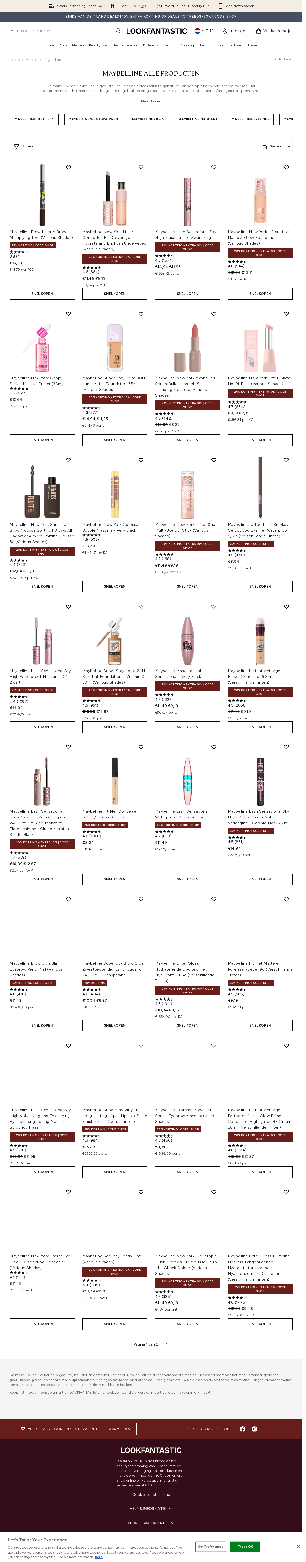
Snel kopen (42, 289)
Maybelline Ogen (148, 119)
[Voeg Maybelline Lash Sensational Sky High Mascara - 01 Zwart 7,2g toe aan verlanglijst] (214, 167)
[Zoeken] (118, 30)
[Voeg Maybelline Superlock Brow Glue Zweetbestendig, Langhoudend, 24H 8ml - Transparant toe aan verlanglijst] (141, 876)
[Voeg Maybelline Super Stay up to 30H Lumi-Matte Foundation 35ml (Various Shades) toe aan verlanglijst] (141, 309)
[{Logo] (157, 31)
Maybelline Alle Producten (151, 74)
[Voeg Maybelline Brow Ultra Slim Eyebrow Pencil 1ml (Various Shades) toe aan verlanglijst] (68, 876)
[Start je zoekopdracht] (66, 30)
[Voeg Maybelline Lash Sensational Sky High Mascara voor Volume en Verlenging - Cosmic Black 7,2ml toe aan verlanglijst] (286, 728)
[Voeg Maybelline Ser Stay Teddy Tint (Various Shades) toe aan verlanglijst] (141, 1160)
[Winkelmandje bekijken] (274, 31)
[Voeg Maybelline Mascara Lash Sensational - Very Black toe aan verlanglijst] (214, 593)
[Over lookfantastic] (151, 1502)
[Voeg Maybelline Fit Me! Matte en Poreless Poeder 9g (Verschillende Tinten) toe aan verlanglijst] (286, 876)
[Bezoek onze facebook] (242, 1394)
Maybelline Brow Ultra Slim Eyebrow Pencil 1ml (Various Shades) (36, 946)
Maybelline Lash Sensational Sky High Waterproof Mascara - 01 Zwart (40, 663)
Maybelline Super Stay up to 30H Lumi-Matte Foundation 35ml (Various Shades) (113, 379)
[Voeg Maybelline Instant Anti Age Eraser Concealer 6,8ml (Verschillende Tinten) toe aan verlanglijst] (286, 593)
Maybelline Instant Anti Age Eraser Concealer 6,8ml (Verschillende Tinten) (254, 663)
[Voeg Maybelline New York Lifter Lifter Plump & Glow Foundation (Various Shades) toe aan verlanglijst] (286, 167)
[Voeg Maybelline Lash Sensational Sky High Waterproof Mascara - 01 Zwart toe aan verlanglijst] (68, 593)
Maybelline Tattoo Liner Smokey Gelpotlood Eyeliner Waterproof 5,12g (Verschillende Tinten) (258, 521)
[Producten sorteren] (277, 146)
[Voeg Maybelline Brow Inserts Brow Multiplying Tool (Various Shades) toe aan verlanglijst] (68, 167)
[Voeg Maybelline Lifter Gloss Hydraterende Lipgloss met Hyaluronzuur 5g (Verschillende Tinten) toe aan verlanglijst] (214, 876)
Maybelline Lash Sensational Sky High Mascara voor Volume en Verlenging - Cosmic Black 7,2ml (258, 799)
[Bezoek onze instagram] (254, 1394)
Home (15, 60)
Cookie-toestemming (151, 1459)
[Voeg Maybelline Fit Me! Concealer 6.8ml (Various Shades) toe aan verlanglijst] (141, 728)
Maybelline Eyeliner (250, 119)
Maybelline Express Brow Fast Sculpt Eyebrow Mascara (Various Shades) (187, 1088)
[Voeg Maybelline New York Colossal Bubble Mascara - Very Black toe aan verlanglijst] (141, 451)
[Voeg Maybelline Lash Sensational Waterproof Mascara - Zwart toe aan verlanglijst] (214, 728)
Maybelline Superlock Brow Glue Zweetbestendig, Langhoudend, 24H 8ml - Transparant (113, 946)
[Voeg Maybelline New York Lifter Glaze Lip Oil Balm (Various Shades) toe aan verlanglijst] (286, 309)
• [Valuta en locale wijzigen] (204, 31)
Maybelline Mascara (198, 119)
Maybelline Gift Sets (34, 119)
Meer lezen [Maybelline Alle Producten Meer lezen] (151, 101)
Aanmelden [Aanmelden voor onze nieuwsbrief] (120, 1394)
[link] (235, 31)
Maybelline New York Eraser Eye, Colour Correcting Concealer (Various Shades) (40, 1230)
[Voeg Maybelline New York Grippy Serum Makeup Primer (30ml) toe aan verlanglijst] (68, 309)
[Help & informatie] (151, 1473)
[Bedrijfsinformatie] (151, 1487)
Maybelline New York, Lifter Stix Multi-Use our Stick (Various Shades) (185, 521)
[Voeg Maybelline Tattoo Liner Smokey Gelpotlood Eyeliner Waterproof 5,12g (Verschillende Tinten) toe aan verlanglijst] (286, 451)
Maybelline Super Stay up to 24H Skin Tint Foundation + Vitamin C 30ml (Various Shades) (113, 663)
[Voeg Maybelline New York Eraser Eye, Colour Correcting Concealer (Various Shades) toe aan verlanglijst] (68, 1160)
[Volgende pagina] (166, 1307)
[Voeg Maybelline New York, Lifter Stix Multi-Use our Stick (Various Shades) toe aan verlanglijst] (214, 451)
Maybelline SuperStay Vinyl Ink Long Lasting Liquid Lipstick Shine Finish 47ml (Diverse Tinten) (114, 1088)
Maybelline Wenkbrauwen (93, 119)
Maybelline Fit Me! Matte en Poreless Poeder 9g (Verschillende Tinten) (260, 946)
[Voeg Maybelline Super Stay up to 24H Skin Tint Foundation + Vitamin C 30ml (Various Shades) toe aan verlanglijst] (141, 593)
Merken (31, 60)
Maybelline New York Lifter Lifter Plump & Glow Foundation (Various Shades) (259, 237)
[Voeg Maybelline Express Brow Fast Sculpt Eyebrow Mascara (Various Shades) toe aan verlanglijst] (214, 1018)
